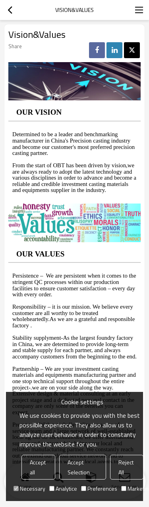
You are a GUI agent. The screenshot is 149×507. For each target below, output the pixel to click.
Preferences (99, 488)
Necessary (29, 488)
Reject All (126, 467)
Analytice (63, 488)
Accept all (38, 467)
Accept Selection (79, 467)
